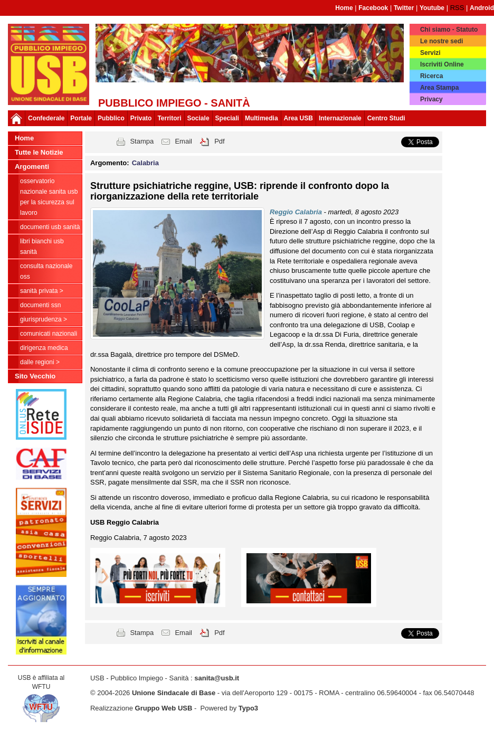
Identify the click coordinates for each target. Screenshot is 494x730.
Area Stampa (439, 87)
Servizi (430, 52)
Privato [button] (141, 118)
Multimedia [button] (261, 118)
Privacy (431, 99)
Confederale (46, 118)
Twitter (404, 8)
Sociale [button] (198, 118)
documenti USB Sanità (50, 227)
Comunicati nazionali (48, 333)
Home (344, 8)
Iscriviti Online (442, 64)
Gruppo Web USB (164, 708)
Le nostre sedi (441, 41)
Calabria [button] (145, 163)
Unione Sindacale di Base (173, 693)
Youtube (432, 8)
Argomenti (32, 166)
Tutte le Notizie (39, 152)
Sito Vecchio (35, 376)
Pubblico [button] (111, 118)
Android (482, 8)
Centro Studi (386, 118)
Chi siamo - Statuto (449, 29)
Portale (81, 118)
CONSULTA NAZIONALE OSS (46, 271)
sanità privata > (41, 291)
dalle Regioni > (40, 362)
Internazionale (340, 118)
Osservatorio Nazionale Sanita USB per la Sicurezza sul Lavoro (49, 196)
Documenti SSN (40, 305)
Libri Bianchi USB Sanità (42, 246)
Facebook (373, 8)
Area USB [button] (298, 118)
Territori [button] (169, 118)
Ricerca (431, 76)
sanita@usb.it (216, 678)
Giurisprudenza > (43, 319)
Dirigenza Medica (44, 348)
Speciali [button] (227, 118)
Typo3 (248, 708)
